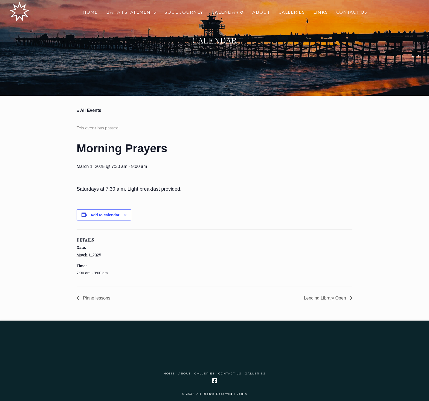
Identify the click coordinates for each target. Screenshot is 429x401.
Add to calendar (105, 215)
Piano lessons (96, 298)
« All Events (89, 110)
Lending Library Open (325, 298)
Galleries (204, 373)
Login (242, 394)
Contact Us (229, 373)
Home (169, 373)
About (184, 373)
